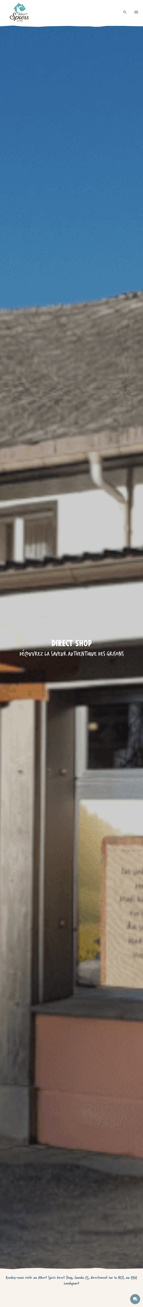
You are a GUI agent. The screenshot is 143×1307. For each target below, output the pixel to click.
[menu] (136, 12)
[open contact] (135, 1299)
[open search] (125, 12)
